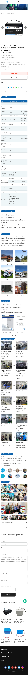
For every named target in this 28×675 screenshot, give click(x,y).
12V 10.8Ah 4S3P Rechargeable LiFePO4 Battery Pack (6, 641)
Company (4, 573)
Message (3, 554)
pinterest (13, 87)
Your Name (4, 580)
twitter (11, 87)
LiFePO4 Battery (9, 13)
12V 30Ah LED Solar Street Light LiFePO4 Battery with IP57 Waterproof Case (19, 621)
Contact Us (14, 78)
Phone (2, 548)
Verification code (6, 587)
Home (2, 13)
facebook (6, 87)
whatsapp (18, 87)
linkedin (8, 87)
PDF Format (2, 82)
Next (25, 27)
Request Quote (14, 73)
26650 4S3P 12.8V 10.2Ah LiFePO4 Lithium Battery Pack (20, 641)
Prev (2, 27)
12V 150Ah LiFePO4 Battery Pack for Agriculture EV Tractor (6, 621)
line (16, 87)
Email (3, 541)
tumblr (21, 87)
